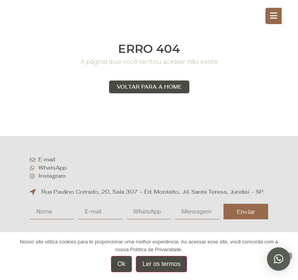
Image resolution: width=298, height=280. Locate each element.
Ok (121, 264)
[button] (278, 259)
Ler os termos (161, 264)
